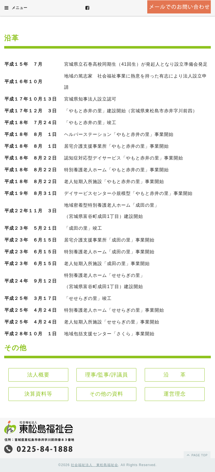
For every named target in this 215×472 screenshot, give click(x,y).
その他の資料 (106, 394)
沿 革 (174, 375)
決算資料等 (38, 394)
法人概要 (38, 375)
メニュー (15, 8)
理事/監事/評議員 (106, 375)
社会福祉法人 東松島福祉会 (94, 465)
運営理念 (174, 394)
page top (197, 455)
